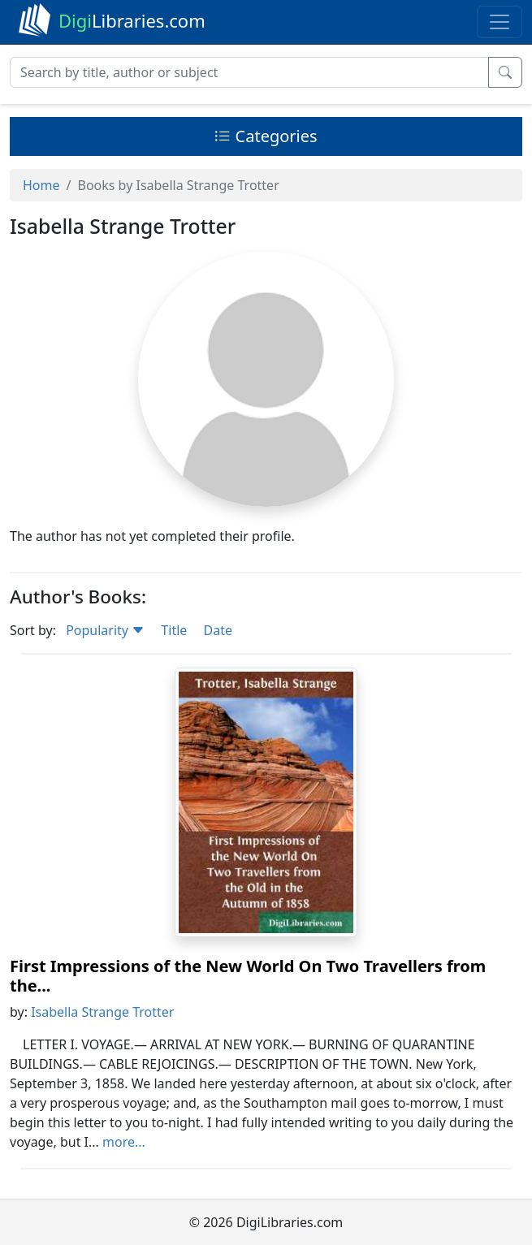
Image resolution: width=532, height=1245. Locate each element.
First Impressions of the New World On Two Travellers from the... (248, 975)
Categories (265, 136)
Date (217, 630)
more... (123, 1142)
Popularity (105, 630)
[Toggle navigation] (499, 22)
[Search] (249, 72)
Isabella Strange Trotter (102, 1012)
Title (174, 630)
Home (41, 185)
